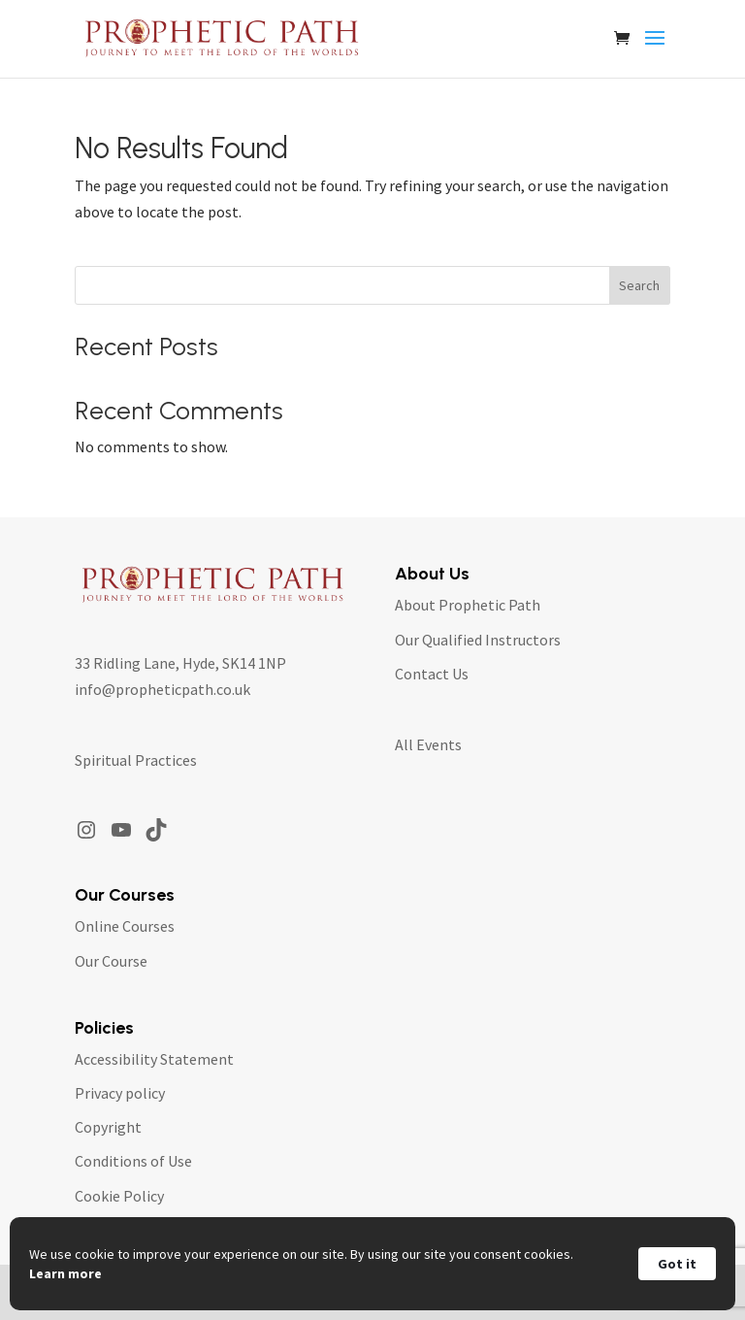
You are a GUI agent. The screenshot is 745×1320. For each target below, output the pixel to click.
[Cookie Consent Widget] (372, 1263)
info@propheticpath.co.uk (162, 689)
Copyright (108, 1127)
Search (639, 285)
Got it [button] (677, 1263)
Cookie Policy (119, 1195)
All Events (428, 744)
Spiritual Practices (136, 760)
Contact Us (432, 673)
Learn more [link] (65, 1273)
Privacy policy (120, 1093)
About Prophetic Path (467, 604)
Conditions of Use (133, 1161)
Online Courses (125, 926)
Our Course (111, 961)
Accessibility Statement (154, 1059)
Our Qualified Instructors (478, 639)
